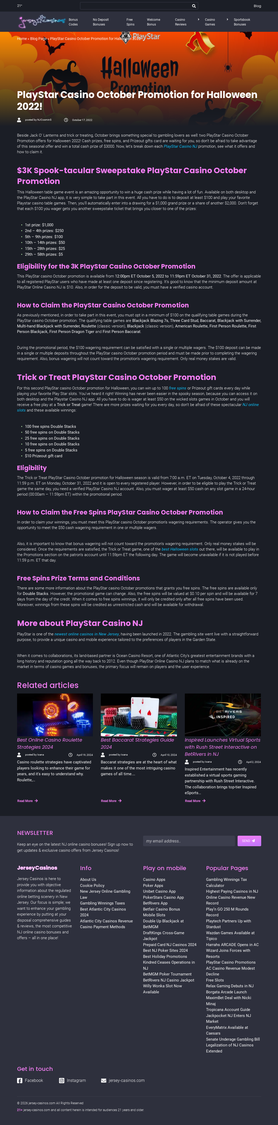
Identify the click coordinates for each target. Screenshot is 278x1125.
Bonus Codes (73, 22)
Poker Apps (153, 885)
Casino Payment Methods (102, 926)
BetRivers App (155, 903)
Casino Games (210, 22)
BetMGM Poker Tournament (167, 974)
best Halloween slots (180, 549)
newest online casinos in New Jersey (87, 634)
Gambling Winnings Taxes (102, 903)
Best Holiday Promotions (165, 956)
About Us (88, 879)
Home (22, 39)
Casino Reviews (180, 22)
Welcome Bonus (153, 22)
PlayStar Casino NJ (180, 146)
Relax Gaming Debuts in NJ (230, 986)
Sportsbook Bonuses (242, 22)
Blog (257, 6)
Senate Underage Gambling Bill (233, 1039)
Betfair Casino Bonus (161, 909)
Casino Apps (154, 879)
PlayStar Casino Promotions (231, 962)
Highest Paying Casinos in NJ (232, 891)
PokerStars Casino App (163, 897)
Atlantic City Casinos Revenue (106, 921)
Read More (27, 801)
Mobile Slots (154, 915)
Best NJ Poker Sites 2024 (165, 950)
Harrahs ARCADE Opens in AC (232, 944)
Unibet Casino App (159, 891)
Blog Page (38, 39)
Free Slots (215, 980)
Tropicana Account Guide (228, 1009)
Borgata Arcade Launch (226, 992)
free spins (177, 388)
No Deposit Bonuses (101, 22)
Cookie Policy (92, 885)
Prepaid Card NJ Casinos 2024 (169, 944)
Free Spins (130, 22)
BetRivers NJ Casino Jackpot (168, 980)
